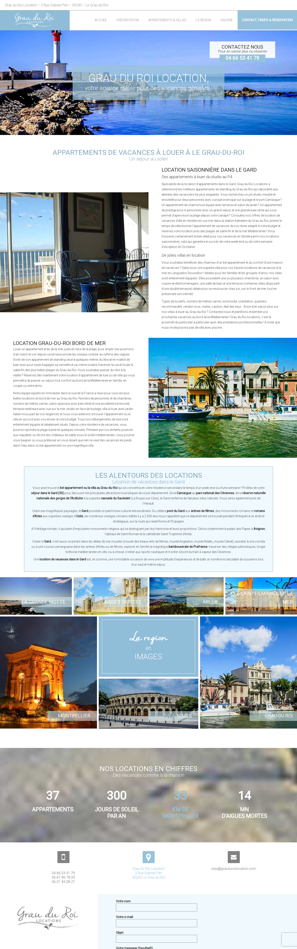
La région (203, 20)
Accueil (101, 20)
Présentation (128, 20)
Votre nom (156, 904)
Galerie (227, 20)
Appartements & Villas (167, 20)
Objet (156, 935)
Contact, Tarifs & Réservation (267, 20)
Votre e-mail (156, 920)
